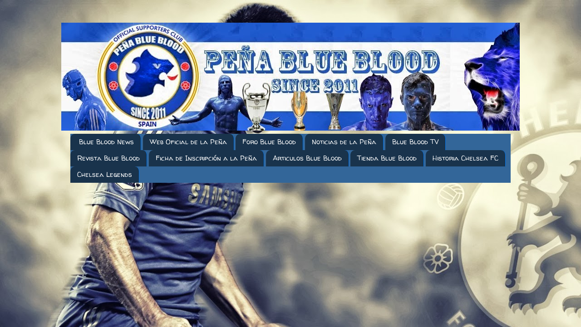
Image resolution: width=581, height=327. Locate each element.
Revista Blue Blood (108, 158)
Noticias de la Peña (344, 141)
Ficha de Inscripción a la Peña (206, 158)
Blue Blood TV (415, 141)
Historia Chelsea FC (465, 158)
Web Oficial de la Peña (188, 141)
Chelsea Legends (104, 174)
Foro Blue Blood (269, 141)
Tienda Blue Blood (387, 158)
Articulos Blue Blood (307, 158)
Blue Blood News (106, 141)
